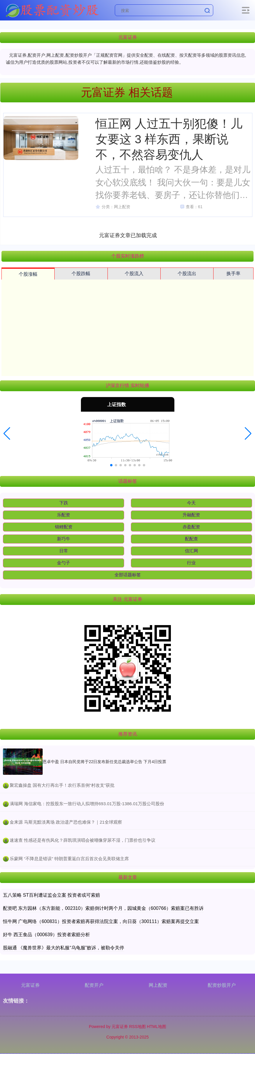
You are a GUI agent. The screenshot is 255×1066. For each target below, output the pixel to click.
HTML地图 (156, 1026)
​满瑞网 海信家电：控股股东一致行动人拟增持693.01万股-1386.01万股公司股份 (87, 803)
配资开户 (94, 985)
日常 (63, 550)
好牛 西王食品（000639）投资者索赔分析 (46, 934)
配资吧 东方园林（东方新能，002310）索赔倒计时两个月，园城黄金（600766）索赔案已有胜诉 (103, 908)
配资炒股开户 (222, 985)
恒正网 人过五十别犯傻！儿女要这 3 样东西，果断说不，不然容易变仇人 (169, 139)
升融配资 (191, 514)
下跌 (63, 502)
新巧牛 (63, 538)
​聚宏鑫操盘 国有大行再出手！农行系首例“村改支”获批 (62, 785)
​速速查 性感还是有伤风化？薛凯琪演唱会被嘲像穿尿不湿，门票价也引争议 (82, 840)
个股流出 (187, 273)
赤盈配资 (191, 526)
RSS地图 (137, 1026)
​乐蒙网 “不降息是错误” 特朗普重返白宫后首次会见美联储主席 (69, 858)
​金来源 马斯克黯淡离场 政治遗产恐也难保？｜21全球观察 (66, 822)
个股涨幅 (28, 274)
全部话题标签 (128, 574)
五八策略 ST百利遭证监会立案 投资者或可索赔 (51, 895)
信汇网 (191, 550)
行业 (191, 562)
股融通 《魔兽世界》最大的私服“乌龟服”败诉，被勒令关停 (63, 947)
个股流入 (134, 273)
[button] (7, 433)
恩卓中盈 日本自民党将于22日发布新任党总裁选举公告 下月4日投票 (104, 761)
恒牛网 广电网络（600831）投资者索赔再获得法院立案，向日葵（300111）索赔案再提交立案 (101, 921)
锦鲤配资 (63, 526)
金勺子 (63, 562)
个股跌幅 (81, 273)
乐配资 (63, 514)
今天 (191, 502)
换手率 (233, 273)
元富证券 (30, 985)
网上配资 (158, 985)
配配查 (191, 538)
